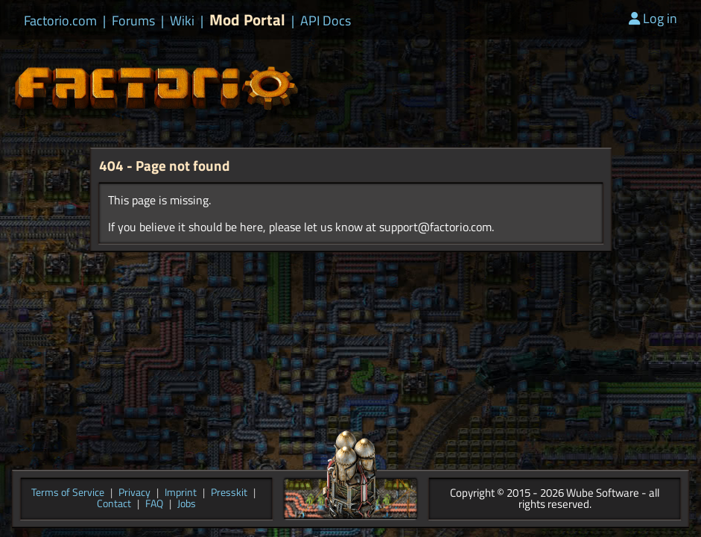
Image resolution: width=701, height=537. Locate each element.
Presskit (229, 493)
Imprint (181, 493)
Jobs (186, 504)
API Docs (325, 21)
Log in (653, 18)
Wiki (182, 21)
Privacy (134, 493)
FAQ (154, 504)
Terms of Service (67, 493)
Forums (133, 21)
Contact (114, 504)
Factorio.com (60, 21)
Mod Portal (247, 20)
